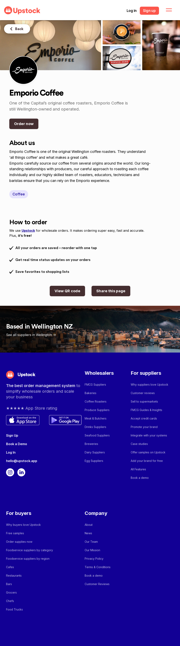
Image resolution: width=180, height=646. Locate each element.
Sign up (149, 11)
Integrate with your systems (149, 435)
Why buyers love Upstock (23, 524)
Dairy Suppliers (95, 452)
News (88, 533)
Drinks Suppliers (95, 427)
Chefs (10, 601)
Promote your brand (144, 427)
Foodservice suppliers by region (27, 558)
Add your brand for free (147, 460)
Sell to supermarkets (144, 401)
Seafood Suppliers (97, 435)
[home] (22, 10)
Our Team (91, 541)
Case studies (139, 444)
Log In (11, 452)
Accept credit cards (144, 418)
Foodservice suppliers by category (29, 550)
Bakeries (90, 393)
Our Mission (92, 550)
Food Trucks (14, 609)
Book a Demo (16, 444)
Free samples (15, 533)
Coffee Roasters (95, 401)
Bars (9, 584)
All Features (138, 469)
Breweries (91, 444)
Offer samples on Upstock (148, 452)
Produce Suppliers (97, 410)
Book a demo (140, 477)
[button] (166, 10)
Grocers (11, 592)
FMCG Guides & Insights (146, 410)
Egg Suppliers (94, 460)
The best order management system (41, 385)
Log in (132, 11)
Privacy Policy (94, 558)
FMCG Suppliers (95, 384)
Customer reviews (143, 393)
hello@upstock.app (21, 461)
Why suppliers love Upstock (149, 384)
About (89, 524)
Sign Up (12, 435)
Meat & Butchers (95, 418)
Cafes (10, 567)
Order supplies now (19, 541)
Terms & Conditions (98, 567)
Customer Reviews (97, 584)
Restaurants (14, 575)
